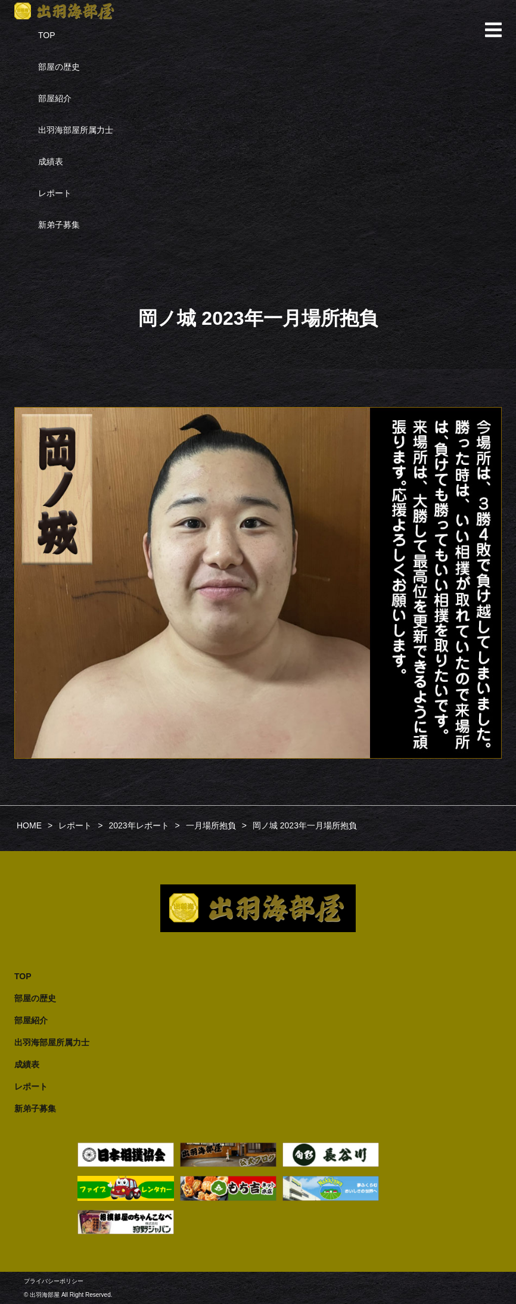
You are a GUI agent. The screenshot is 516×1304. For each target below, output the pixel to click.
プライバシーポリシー (53, 1281)
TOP (46, 35)
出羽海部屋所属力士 (75, 130)
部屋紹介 (55, 98)
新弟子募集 (59, 224)
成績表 (50, 161)
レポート (55, 193)
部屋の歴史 (59, 67)
